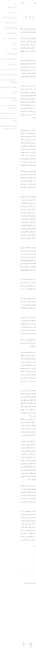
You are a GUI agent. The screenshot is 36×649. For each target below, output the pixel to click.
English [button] (25, 592)
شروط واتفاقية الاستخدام (28, 635)
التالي (32, 17)
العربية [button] (33, 592)
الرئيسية (33, 615)
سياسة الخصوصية (30, 632)
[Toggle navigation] (32, 3)
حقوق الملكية (31, 638)
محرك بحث (32, 608)
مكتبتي (33, 621)
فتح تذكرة (33, 605)
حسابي (33, 618)
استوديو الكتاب (30, 624)
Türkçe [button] (29, 592)
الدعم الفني (31, 602)
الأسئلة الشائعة (31, 599)
